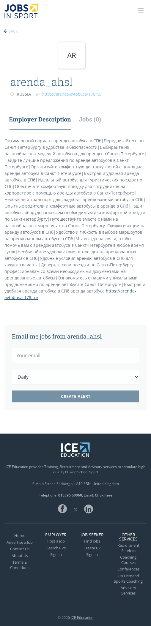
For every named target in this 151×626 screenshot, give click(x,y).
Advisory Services (128, 590)
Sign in (56, 554)
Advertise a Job (20, 542)
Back (12, 31)
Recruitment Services (128, 548)
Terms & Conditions (19, 564)
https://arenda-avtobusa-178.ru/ (72, 94)
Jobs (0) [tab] (90, 119)
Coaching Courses (128, 559)
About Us (20, 555)
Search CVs (56, 548)
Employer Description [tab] (40, 119)
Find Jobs (92, 541)
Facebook (62, 508)
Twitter (75, 508)
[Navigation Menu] (141, 10)
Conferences (128, 569)
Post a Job (56, 541)
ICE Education (82, 617)
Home (19, 535)
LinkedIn (88, 508)
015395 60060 (70, 495)
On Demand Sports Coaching (128, 578)
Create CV (92, 548)
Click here (103, 495)
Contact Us (19, 548)
